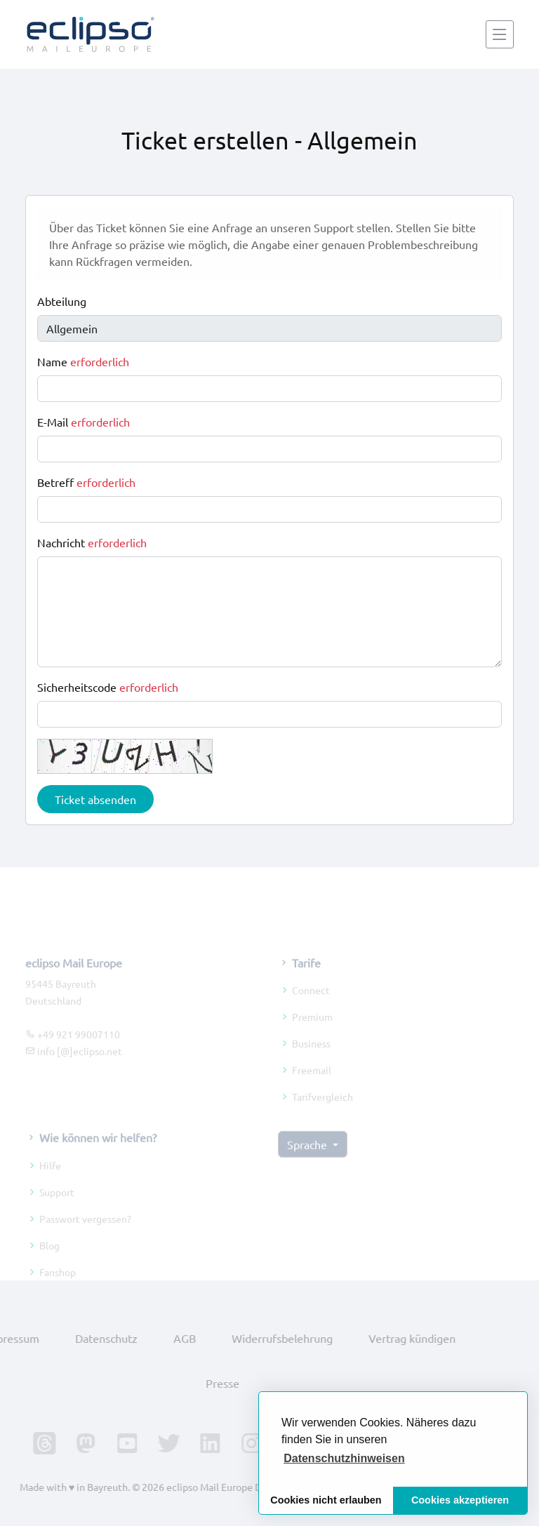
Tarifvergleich (322, 1110)
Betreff (86, 482)
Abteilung (61, 301)
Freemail (311, 1083)
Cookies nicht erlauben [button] (325, 1500)
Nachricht (92, 542)
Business (311, 1057)
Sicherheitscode (107, 687)
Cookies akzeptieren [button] (460, 1500)
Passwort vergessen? (85, 1231)
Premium (312, 1030)
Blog (49, 1258)
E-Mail (83, 422)
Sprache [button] (308, 1158)
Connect (311, 1003)
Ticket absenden (95, 799)
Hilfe (50, 1178)
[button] (344, 1458)
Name (83, 361)
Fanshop (57, 1285)
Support (56, 1205)
